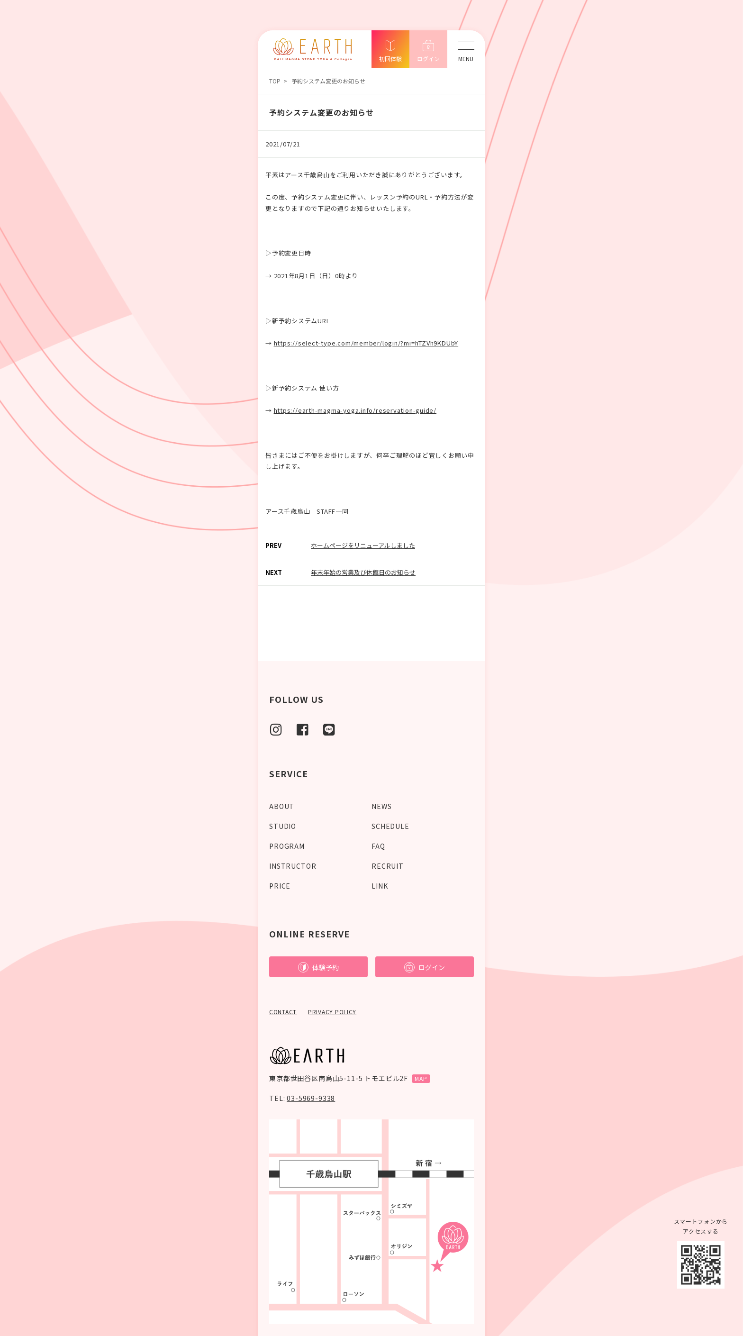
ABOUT (281, 806)
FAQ (378, 846)
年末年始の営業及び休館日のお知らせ (363, 572)
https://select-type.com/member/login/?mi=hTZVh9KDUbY (366, 342)
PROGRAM (287, 846)
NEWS (381, 806)
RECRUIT (388, 866)
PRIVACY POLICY (332, 1012)
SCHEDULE (390, 826)
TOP (275, 81)
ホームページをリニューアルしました (363, 545)
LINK (380, 886)
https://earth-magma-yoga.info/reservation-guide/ (355, 410)
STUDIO (282, 826)
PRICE (279, 886)
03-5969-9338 (311, 1098)
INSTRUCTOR (292, 866)
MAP (421, 1078)
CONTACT (283, 1012)
